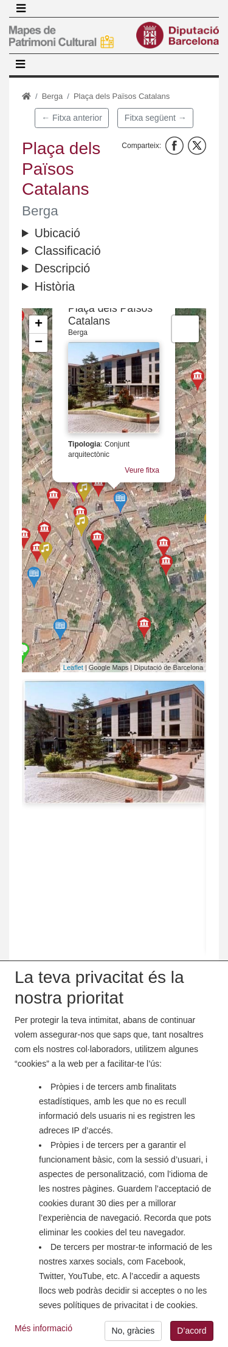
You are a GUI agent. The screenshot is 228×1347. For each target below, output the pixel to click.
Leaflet (73, 667)
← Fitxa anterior (71, 118)
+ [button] (39, 325)
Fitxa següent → (156, 118)
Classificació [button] (68, 250)
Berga (52, 96)
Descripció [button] (62, 268)
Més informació (43, 1338)
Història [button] (55, 286)
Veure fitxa (142, 470)
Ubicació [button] (57, 233)
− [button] (39, 343)
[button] (114, 742)
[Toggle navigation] (20, 8)
